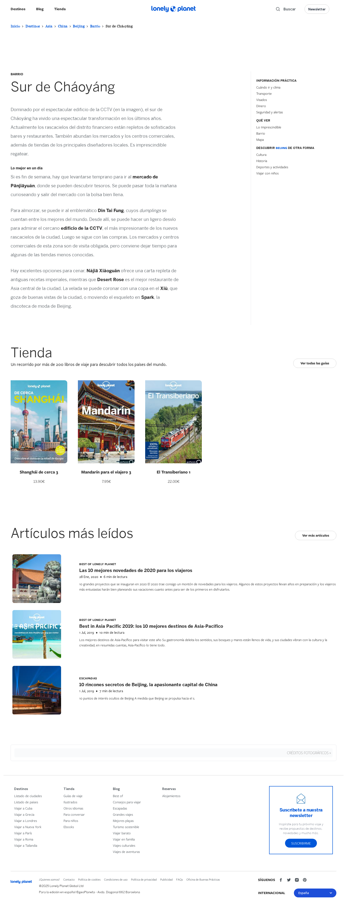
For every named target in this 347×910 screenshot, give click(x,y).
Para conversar (74, 814)
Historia (261, 160)
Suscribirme (301, 843)
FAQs (179, 879)
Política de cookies (89, 879)
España (315, 893)
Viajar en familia (124, 839)
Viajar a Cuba (23, 808)
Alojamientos (171, 796)
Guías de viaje (73, 796)
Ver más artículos (315, 535)
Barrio (95, 26)
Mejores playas (123, 820)
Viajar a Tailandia (25, 845)
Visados (261, 99)
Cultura (261, 154)
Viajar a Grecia (24, 814)
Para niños (71, 820)
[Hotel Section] (289, 210)
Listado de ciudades (28, 796)
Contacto (69, 879)
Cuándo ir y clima (268, 87)
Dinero (261, 106)
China (62, 26)
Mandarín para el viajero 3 (106, 472)
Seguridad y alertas (269, 112)
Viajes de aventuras (126, 851)
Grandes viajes (123, 814)
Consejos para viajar (127, 802)
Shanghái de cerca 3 (39, 472)
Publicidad (166, 879)
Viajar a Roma (23, 839)
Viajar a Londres (25, 820)
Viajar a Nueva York (27, 827)
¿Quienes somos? (49, 879)
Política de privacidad (144, 879)
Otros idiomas (73, 808)
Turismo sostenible (126, 827)
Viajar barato (122, 833)
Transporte (264, 93)
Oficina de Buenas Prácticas (203, 879)
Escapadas (120, 808)
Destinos (18, 8)
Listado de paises (26, 802)
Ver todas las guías (315, 363)
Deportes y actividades (272, 167)
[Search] (286, 9)
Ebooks (69, 827)
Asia (48, 26)
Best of (118, 796)
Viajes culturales (124, 845)
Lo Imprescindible (268, 127)
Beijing (79, 26)
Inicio (15, 26)
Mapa (260, 139)
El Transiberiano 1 (174, 472)
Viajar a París (23, 833)
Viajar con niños (267, 173)
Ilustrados (70, 802)
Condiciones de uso (115, 879)
